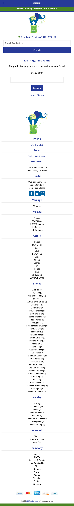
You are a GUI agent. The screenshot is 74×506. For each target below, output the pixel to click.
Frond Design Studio (35, 326)
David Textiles (35, 311)
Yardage (37, 206)
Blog (37, 466)
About (37, 454)
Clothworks (36, 308)
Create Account (37, 439)
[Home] (37, 32)
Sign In (37, 436)
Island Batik (35, 335)
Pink (37, 266)
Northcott (36, 347)
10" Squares (37, 230)
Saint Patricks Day (35, 418)
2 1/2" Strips (37, 221)
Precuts (37, 218)
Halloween (35, 412)
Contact (37, 481)
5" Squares (37, 227)
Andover (35, 299)
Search (37, 87)
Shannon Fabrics (35, 371)
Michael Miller (35, 341)
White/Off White (37, 278)
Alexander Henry (35, 296)
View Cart (24, 37)
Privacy (37, 472)
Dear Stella (35, 314)
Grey (37, 257)
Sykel (35, 380)
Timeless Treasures (35, 386)
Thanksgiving (35, 421)
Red (37, 272)
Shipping (37, 478)
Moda (34, 344)
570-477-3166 (49, 37)
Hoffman (35, 332)
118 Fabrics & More (32, 501)
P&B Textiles (35, 353)
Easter (35, 409)
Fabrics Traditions (35, 317)
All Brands (37, 290)
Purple (37, 269)
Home (32, 95)
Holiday (37, 403)
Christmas (35, 406)
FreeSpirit (35, 323)
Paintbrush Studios (35, 356)
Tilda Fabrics (35, 383)
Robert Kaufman (35, 365)
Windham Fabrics (35, 392)
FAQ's (37, 457)
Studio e (35, 377)
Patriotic (35, 415)
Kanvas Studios (36, 338)
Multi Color (37, 245)
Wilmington (36, 389)
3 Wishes (35, 293)
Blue (37, 251)
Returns (36, 469)
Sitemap (41, 95)
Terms (37, 475)
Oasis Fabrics (35, 350)
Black (37, 248)
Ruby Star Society (36, 368)
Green (37, 260)
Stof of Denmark (35, 374)
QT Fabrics (35, 359)
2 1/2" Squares (37, 224)
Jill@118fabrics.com (37, 156)
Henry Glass (35, 329)
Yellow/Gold (37, 275)
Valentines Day (35, 424)
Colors (37, 242)
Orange (37, 263)
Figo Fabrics (35, 320)
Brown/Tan (37, 254)
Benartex (35, 305)
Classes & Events (37, 460)
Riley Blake (35, 362)
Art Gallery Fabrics (35, 302)
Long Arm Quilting (37, 463)
